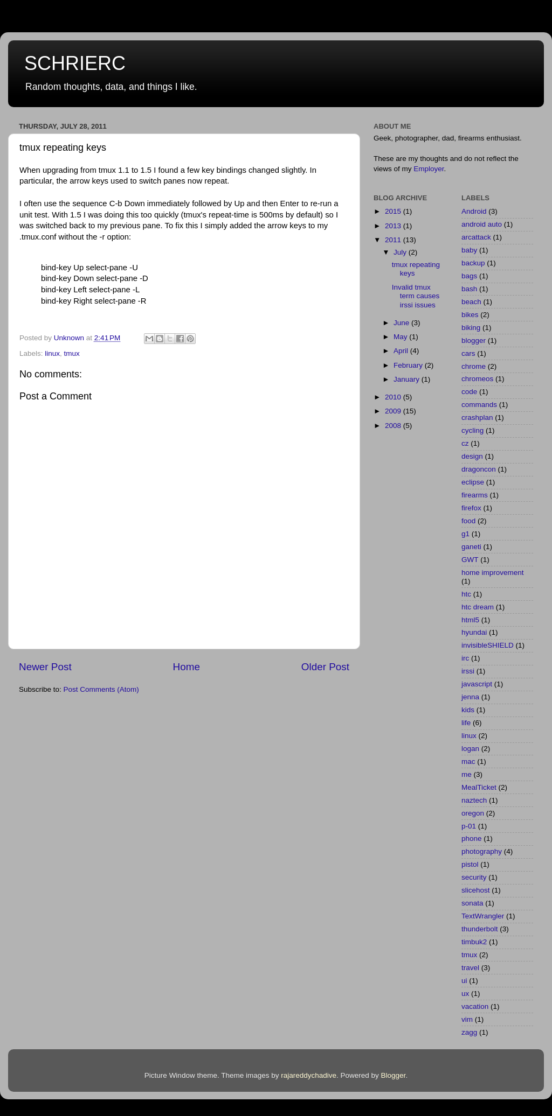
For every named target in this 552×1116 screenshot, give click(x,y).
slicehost (475, 890)
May (401, 337)
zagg (469, 1032)
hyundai (474, 632)
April (402, 351)
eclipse (472, 482)
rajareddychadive (308, 1075)
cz (465, 443)
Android (474, 211)
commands (479, 405)
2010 (394, 397)
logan (470, 749)
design (472, 456)
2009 (394, 411)
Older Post (325, 666)
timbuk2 (474, 942)
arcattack (476, 237)
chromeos (477, 379)
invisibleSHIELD (487, 645)
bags (469, 276)
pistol (470, 864)
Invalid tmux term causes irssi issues (416, 295)
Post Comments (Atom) (101, 689)
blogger (473, 340)
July (401, 252)
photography (481, 851)
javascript (476, 684)
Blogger (393, 1075)
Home (186, 666)
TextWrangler (482, 916)
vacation (474, 1006)
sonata (472, 903)
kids (467, 710)
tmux (72, 353)
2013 (394, 226)
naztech (474, 800)
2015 (394, 211)
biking (470, 328)
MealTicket (478, 787)
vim (467, 1019)
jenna (470, 697)
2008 (394, 426)
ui (464, 981)
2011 (394, 240)
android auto (481, 224)
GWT (470, 560)
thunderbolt (479, 929)
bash (469, 289)
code (469, 392)
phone (471, 838)
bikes (470, 315)
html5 (470, 620)
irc (465, 658)
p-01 (468, 826)
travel (470, 968)
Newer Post (45, 666)
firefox (471, 508)
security (474, 877)
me (466, 774)
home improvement (492, 572)
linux (52, 353)
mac (468, 761)
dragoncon (478, 469)
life (466, 723)
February (409, 365)
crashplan (477, 417)
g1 (465, 534)
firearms (474, 495)
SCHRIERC (75, 63)
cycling (472, 430)
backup (473, 263)
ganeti (471, 547)
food (468, 521)
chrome (473, 366)
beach (471, 302)
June (402, 323)
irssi (467, 671)
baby (469, 250)
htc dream (477, 607)
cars (468, 353)
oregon (472, 813)
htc (466, 594)
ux (465, 993)
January (408, 379)
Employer (428, 169)
